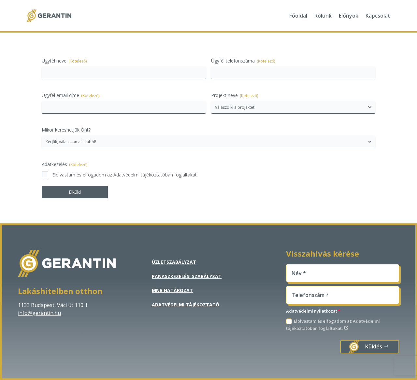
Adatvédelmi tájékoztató (185, 305)
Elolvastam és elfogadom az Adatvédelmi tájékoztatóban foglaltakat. (125, 175)
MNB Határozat (172, 290)
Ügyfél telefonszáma (243, 61)
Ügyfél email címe (70, 95)
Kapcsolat (378, 15)
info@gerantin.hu (39, 313)
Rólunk (323, 15)
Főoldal (298, 15)
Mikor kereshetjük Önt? (66, 130)
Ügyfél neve (64, 61)
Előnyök (348, 15)
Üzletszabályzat (174, 262)
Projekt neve (234, 95)
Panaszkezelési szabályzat (187, 276)
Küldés (373, 346)
